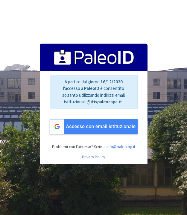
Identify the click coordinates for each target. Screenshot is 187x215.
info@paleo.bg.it (121, 146)
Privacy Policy (93, 156)
